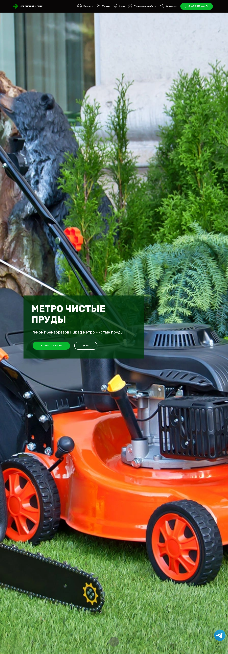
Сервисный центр (31, 6)
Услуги (103, 6)
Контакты (168, 6)
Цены (119, 6)
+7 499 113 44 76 (197, 6)
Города (84, 6)
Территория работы (142, 6)
